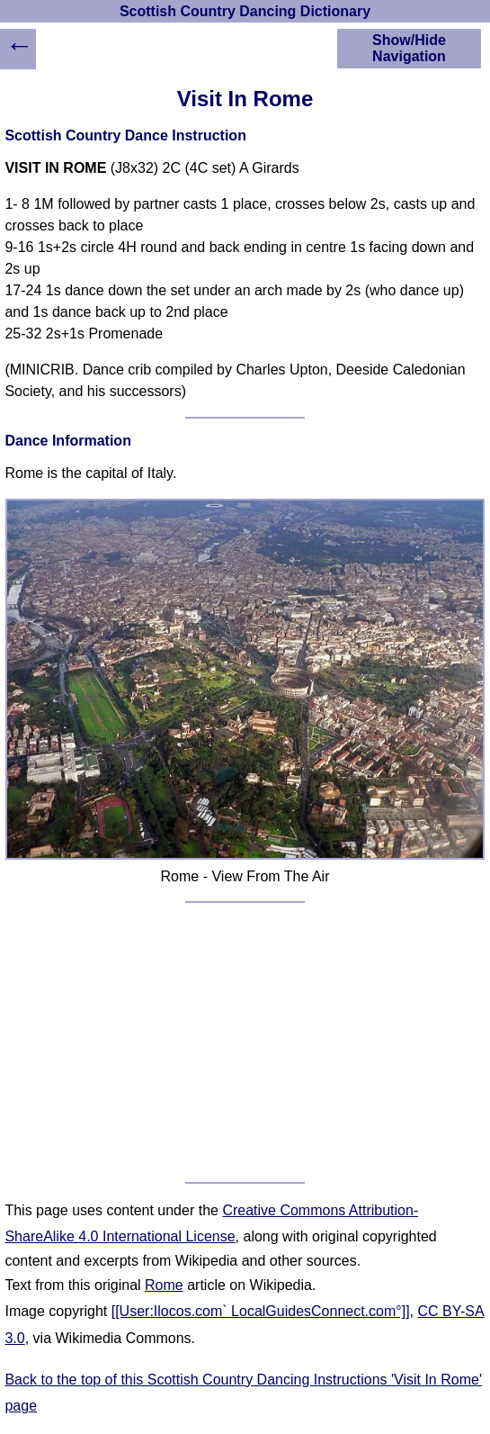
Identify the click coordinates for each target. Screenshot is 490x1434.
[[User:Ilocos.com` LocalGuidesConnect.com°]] (260, 1311)
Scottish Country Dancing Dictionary (245, 11)
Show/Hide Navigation (409, 48)
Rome (164, 1285)
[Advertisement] (245, 1042)
